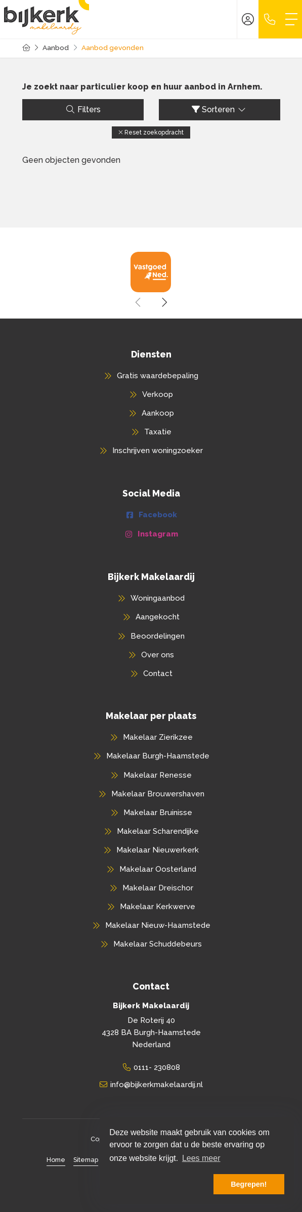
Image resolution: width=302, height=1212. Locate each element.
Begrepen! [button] (249, 1184)
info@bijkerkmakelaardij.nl (156, 1084)
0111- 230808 (157, 1067)
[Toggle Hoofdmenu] (291, 19)
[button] (151, 132)
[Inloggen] (247, 19)
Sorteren (219, 109)
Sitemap (85, 1159)
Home (56, 1159)
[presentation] (138, 302)
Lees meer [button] (201, 1158)
